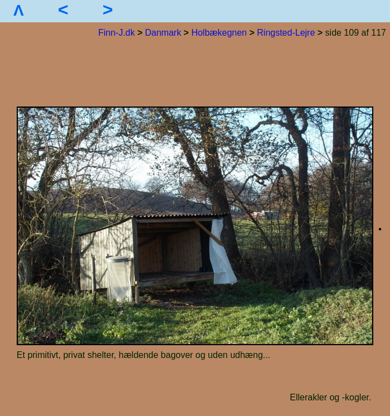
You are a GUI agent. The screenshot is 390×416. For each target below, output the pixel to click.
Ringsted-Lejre (286, 32)
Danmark (163, 32)
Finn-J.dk (116, 32)
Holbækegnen (219, 32)
